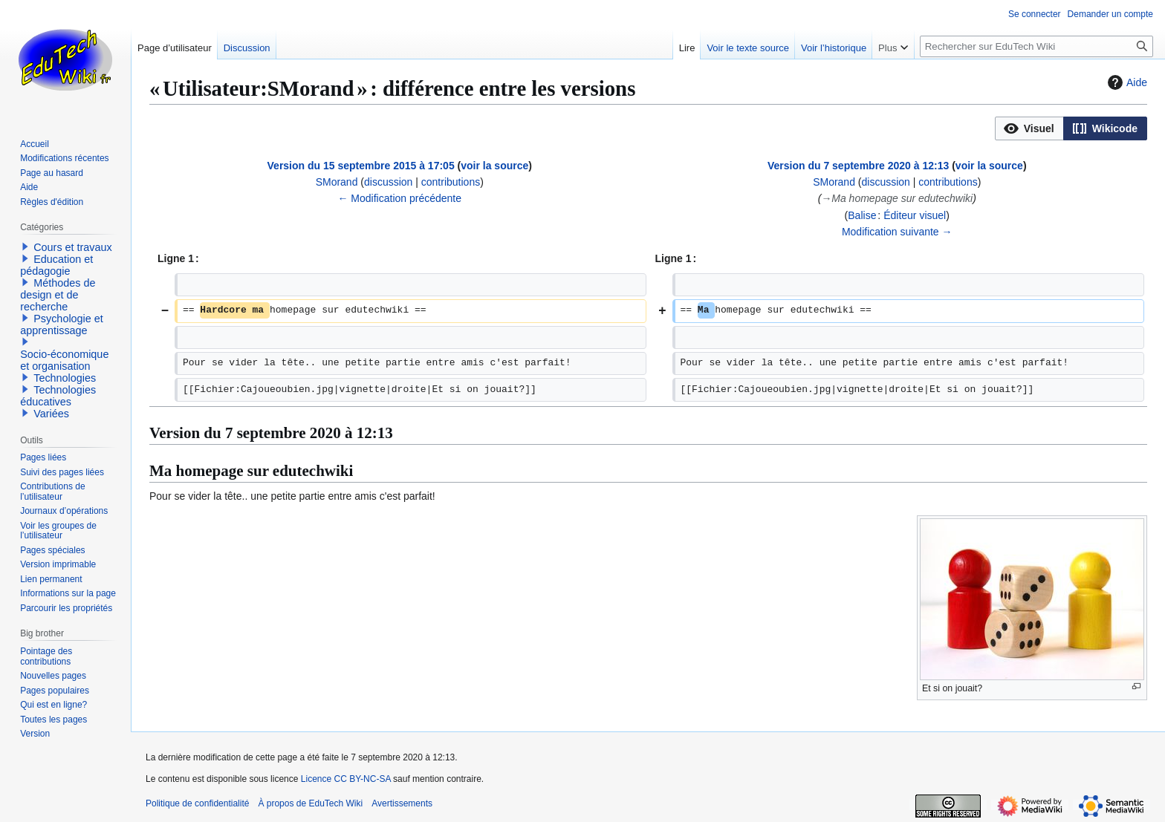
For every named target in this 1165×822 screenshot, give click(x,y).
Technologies (64, 378)
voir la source (494, 166)
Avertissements (401, 803)
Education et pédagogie (56, 265)
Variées (51, 414)
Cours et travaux (72, 247)
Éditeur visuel (914, 215)
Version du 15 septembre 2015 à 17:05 (361, 166)
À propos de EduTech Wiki (310, 803)
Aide (1125, 82)
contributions (450, 182)
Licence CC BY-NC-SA (346, 779)
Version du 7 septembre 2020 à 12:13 (858, 166)
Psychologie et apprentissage (61, 324)
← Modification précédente (399, 198)
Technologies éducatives (58, 396)
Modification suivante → (897, 232)
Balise (862, 215)
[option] (1029, 128)
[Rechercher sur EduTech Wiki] (1036, 46)
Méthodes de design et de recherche (57, 295)
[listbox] (1071, 128)
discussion (388, 182)
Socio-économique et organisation (64, 360)
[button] (1029, 128)
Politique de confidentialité (197, 803)
